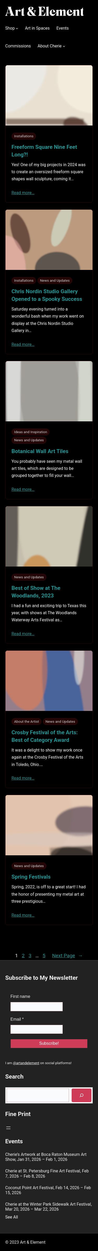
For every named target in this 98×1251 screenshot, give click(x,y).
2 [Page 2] (23, 956)
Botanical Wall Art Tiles (39, 451)
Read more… (22, 192)
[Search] (81, 1095)
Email (17, 1019)
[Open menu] (8, 1128)
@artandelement (26, 1063)
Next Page (67, 955)
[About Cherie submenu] (64, 46)
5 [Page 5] (44, 956)
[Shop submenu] (17, 28)
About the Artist (26, 721)
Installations (23, 136)
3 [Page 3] (29, 956)
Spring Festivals (31, 877)
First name (20, 996)
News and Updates (55, 280)
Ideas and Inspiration (30, 432)
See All (11, 1217)
